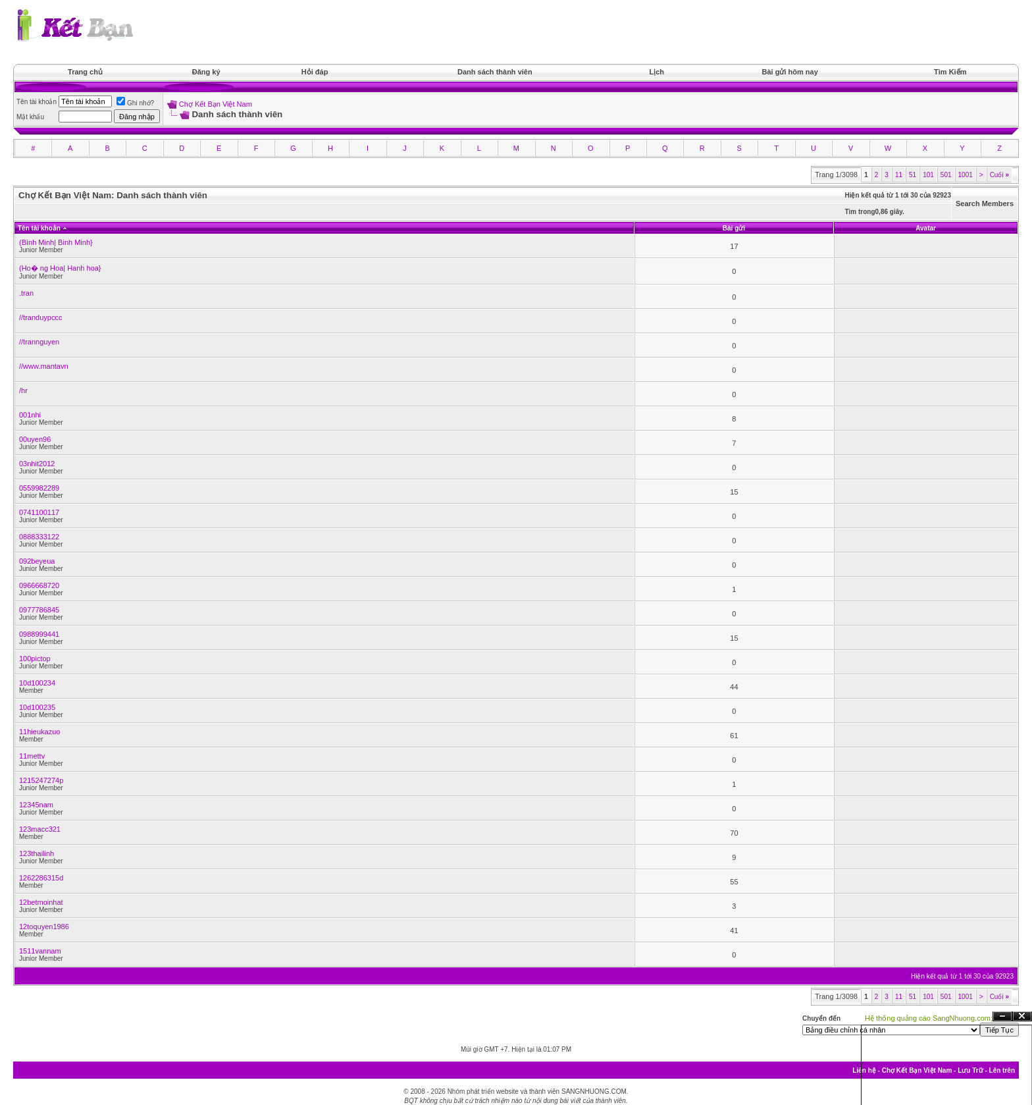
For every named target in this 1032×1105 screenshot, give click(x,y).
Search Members (985, 203)
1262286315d (41, 878)
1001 (965, 174)
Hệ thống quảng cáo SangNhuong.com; (929, 1018)
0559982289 (39, 488)
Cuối (999, 174)
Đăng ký (206, 72)
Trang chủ (85, 72)
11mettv (32, 756)
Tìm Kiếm (950, 72)
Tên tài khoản (39, 228)
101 (928, 174)
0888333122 (39, 537)
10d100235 (37, 707)
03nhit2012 (37, 464)
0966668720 (39, 585)
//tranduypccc (40, 317)
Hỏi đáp (314, 72)
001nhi (30, 415)
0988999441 (39, 634)
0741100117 (39, 512)
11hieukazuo (39, 732)
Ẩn (1002, 1016)
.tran (26, 293)
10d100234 (37, 683)
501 (946, 174)
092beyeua (37, 561)
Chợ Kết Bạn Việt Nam (215, 104)
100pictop (35, 658)
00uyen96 (35, 439)
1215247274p (41, 780)
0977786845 (39, 610)
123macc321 (40, 829)
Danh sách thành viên (494, 72)
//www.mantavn (43, 366)
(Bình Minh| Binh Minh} (56, 242)
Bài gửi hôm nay (790, 72)
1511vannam (40, 951)
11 (898, 174)
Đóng (1022, 1016)
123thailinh (36, 853)
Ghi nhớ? (135, 103)
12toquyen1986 (44, 926)
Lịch (657, 72)
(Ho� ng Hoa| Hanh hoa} (60, 268)
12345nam (36, 805)
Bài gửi (734, 228)
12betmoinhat (41, 902)
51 (912, 174)
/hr (23, 390)
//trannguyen (39, 342)
